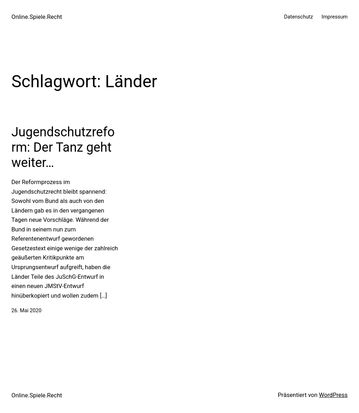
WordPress (333, 395)
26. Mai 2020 (26, 310)
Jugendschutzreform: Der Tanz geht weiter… (63, 147)
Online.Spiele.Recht (36, 17)
